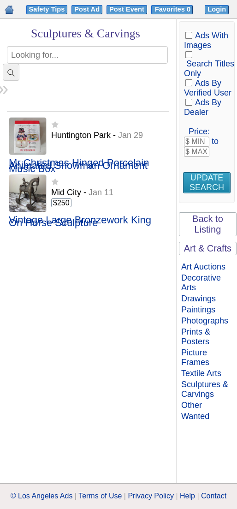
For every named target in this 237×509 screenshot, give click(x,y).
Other (191, 405)
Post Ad (87, 9)
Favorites (173, 9)
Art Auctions (203, 266)
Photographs (204, 320)
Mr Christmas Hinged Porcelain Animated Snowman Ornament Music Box (79, 166)
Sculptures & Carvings (204, 389)
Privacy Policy (151, 496)
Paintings (198, 309)
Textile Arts (201, 373)
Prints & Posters (195, 336)
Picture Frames (195, 357)
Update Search (207, 182)
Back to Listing (207, 224)
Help (187, 496)
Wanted (195, 416)
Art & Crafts (207, 248)
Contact (213, 496)
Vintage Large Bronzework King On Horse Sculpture (80, 222)
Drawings (198, 298)
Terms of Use (100, 496)
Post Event (126, 9)
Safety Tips (47, 9)
